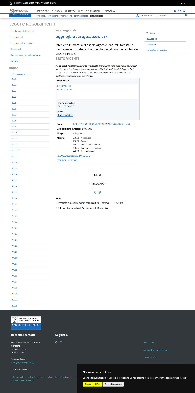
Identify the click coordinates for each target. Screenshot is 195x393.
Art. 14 (14, 162)
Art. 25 (14, 228)
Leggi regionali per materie (21, 43)
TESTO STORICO (64, 89)
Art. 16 (14, 174)
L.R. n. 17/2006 (18, 74)
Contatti (14, 61)
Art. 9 (14, 126)
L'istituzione (42, 11)
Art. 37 (14, 299)
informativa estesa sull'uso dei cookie (172, 378)
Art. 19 (14, 192)
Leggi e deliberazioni (89, 11)
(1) (95, 192)
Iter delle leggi (152, 39)
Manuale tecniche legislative (157, 50)
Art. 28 (14, 246)
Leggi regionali (16, 37)
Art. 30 (14, 257)
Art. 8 (14, 120)
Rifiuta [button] (97, 384)
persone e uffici (144, 15)
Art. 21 (14, 204)
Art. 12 (14, 144)
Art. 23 (14, 216)
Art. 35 (14, 287)
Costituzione (151, 44)
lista (70, 15)
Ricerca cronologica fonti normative (25, 55)
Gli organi (56, 11)
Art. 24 (14, 222)
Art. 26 (14, 234)
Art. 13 (14, 156)
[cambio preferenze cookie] (23, 380)
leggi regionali (53, 15)
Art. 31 (14, 263)
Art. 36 (14, 293)
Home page (40, 15)
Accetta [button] (88, 384)
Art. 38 (14, 305)
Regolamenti (16, 49)
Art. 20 (14, 198)
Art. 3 (14, 90)
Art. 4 (14, 96)
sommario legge (81, 15)
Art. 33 (14, 275)
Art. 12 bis (16, 150)
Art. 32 (14, 269)
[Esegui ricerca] (186, 15)
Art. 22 (14, 210)
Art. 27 (14, 240)
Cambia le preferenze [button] (113, 384)
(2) (99, 192)
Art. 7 (14, 114)
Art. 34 (14, 281)
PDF (66, 106)
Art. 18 (14, 186)
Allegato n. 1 (79, 133)
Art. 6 (14, 108)
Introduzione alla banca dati (22, 31)
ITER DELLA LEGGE (67, 160)
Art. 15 (14, 168)
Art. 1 (14, 78)
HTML (59, 106)
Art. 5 (14, 102)
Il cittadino (109, 11)
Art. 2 (14, 84)
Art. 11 (14, 138)
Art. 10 (14, 132)
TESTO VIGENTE (64, 86)
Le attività (70, 11)
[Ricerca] (169, 15)
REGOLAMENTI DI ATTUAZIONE (73, 156)
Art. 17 (14, 180)
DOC (71, 106)
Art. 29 (14, 252)
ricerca (64, 15)
